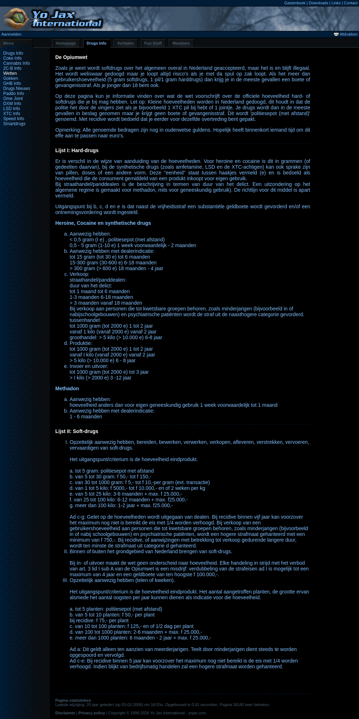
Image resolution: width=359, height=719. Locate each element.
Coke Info (12, 58)
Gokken (10, 78)
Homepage (66, 43)
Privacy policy (92, 713)
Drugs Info (96, 43)
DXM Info (12, 103)
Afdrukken (346, 34)
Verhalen (125, 43)
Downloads (318, 3)
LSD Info (11, 108)
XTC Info (11, 113)
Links (336, 3)
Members (181, 43)
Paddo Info (13, 93)
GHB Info (12, 83)
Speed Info (13, 118)
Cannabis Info (16, 63)
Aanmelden (11, 34)
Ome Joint (13, 98)
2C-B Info (12, 68)
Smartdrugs (14, 123)
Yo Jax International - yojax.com (178, 713)
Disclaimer (65, 713)
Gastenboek (295, 3)
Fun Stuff (153, 43)
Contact (351, 3)
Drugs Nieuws (16, 88)
